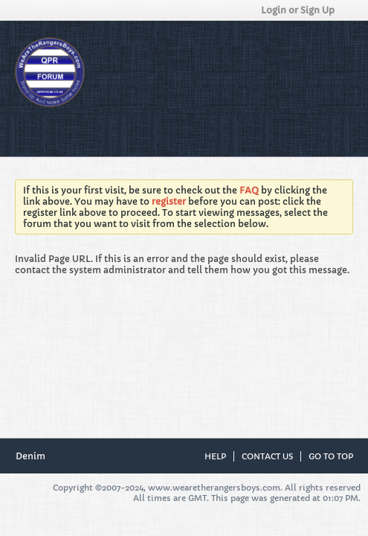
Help (215, 456)
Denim (35, 456)
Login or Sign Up (302, 10)
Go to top (331, 456)
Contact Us (267, 456)
